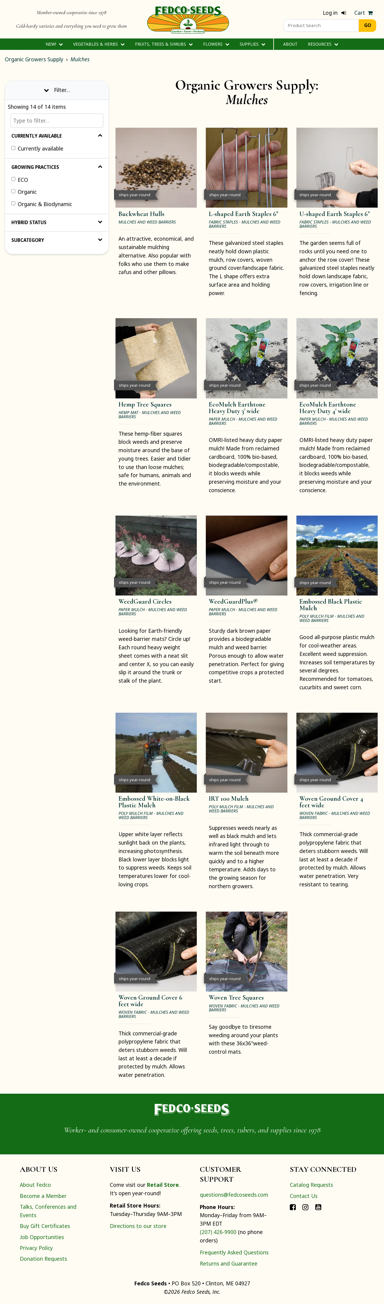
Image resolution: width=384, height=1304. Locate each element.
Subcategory (56, 240)
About (290, 44)
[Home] (188, 19)
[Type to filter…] (56, 121)
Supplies (252, 44)
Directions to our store (138, 1225)
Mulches (79, 59)
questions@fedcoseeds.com (234, 1194)
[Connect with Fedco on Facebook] (293, 1206)
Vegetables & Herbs (98, 44)
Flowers (216, 44)
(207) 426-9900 (218, 1231)
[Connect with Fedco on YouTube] (318, 1206)
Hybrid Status (56, 222)
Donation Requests (43, 1258)
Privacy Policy (36, 1247)
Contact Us (303, 1195)
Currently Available (56, 136)
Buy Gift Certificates (45, 1225)
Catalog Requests (311, 1184)
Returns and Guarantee (228, 1263)
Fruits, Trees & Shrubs (164, 44)
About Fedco (35, 1184)
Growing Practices (56, 167)
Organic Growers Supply (34, 59)
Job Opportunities (42, 1237)
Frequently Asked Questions (234, 1252)
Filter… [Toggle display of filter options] (57, 89)
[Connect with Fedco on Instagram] (305, 1206)
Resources (323, 44)
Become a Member (43, 1195)
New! (54, 44)
